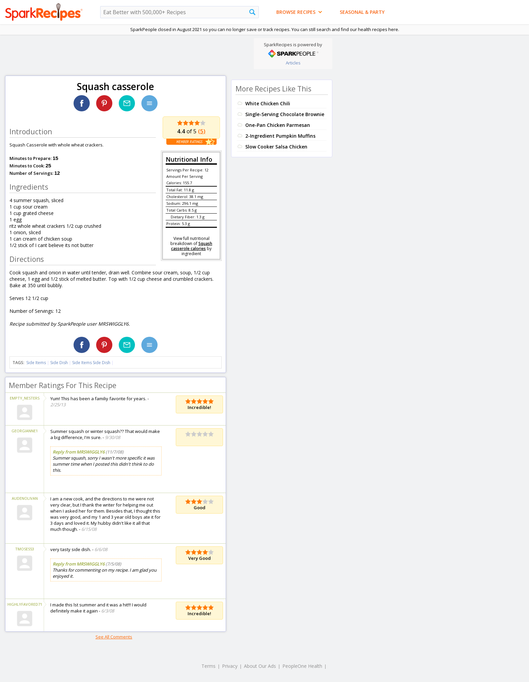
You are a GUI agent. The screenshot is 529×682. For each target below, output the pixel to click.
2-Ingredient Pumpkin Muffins (280, 136)
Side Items (36, 362)
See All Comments (113, 637)
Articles (293, 63)
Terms (208, 666)
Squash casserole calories (191, 246)
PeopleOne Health (302, 666)
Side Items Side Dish (91, 362)
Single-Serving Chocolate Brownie (284, 114)
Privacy (230, 666)
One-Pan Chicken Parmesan (277, 125)
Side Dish (59, 362)
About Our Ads (260, 666)
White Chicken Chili (267, 103)
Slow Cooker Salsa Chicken (276, 146)
